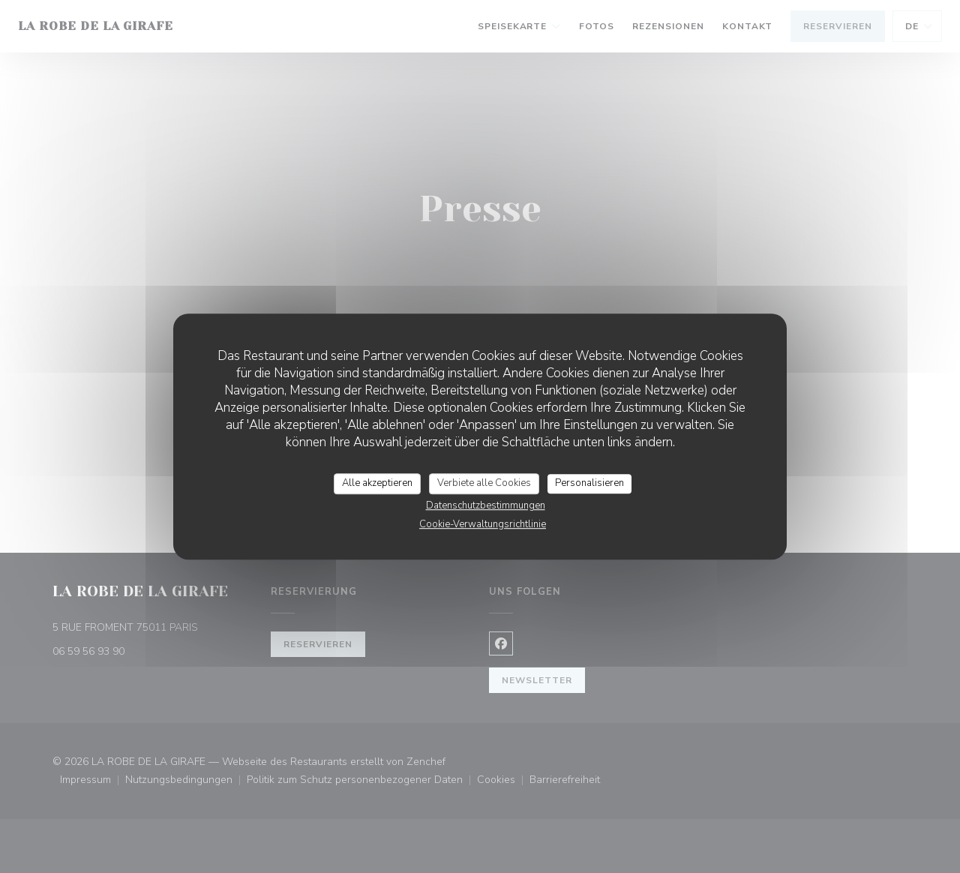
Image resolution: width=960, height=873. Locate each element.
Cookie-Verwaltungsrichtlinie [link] (482, 524)
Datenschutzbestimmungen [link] (485, 505)
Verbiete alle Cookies (484, 483)
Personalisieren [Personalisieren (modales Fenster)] (589, 483)
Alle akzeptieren (377, 483)
